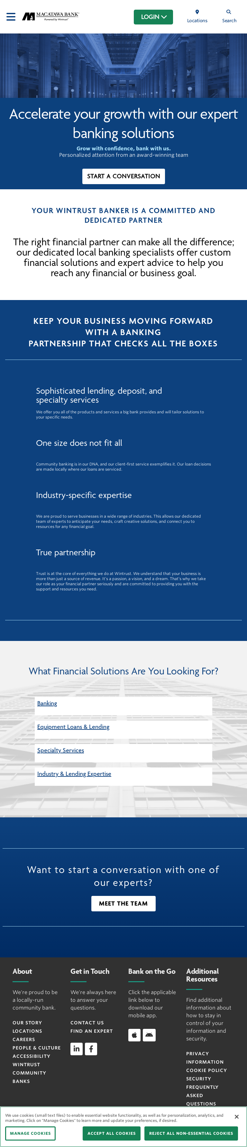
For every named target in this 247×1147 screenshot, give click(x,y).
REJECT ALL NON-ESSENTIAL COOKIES (191, 1133)
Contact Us (87, 1022)
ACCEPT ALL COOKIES (111, 1133)
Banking (47, 703)
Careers (24, 1039)
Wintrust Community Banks (29, 1073)
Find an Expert (91, 1031)
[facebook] (91, 1049)
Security (198, 1078)
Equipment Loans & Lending (73, 726)
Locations (27, 1031)
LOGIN (154, 17)
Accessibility (31, 1056)
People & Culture (37, 1047)
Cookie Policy (206, 1070)
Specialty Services (60, 750)
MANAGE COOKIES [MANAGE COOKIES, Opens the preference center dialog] (30, 1133)
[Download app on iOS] (134, 1035)
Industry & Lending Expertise (74, 773)
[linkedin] (76, 1049)
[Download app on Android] (149, 1035)
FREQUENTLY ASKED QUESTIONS (202, 1095)
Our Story (27, 1022)
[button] (123, 176)
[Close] (237, 1117)
